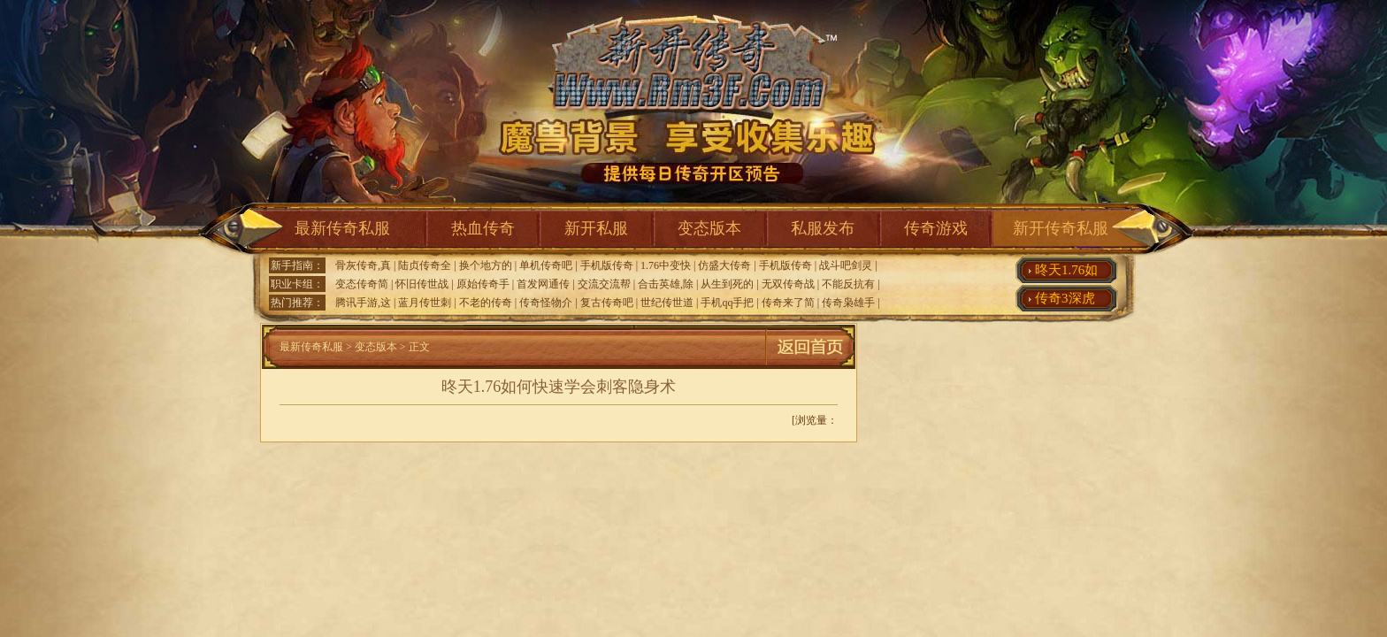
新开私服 (596, 228)
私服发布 (822, 228)
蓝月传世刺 (424, 302)
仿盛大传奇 (724, 265)
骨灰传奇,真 (363, 265)
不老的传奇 (485, 302)
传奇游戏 (936, 228)
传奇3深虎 (1065, 298)
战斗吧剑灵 (845, 265)
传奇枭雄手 (848, 302)
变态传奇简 (361, 284)
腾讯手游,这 (363, 302)
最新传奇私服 (342, 228)
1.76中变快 (665, 265)
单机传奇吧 (545, 265)
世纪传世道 (667, 302)
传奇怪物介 (545, 302)
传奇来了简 (788, 302)
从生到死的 (727, 284)
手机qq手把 (727, 302)
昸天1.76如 (1066, 270)
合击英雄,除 (666, 284)
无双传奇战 (788, 284)
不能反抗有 (848, 284)
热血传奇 (483, 228)
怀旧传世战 (421, 284)
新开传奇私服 (1060, 228)
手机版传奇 (606, 265)
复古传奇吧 (606, 302)
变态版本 (709, 228)
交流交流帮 (604, 284)
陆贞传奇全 (424, 265)
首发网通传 (543, 284)
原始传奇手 (483, 284)
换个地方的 (485, 265)
